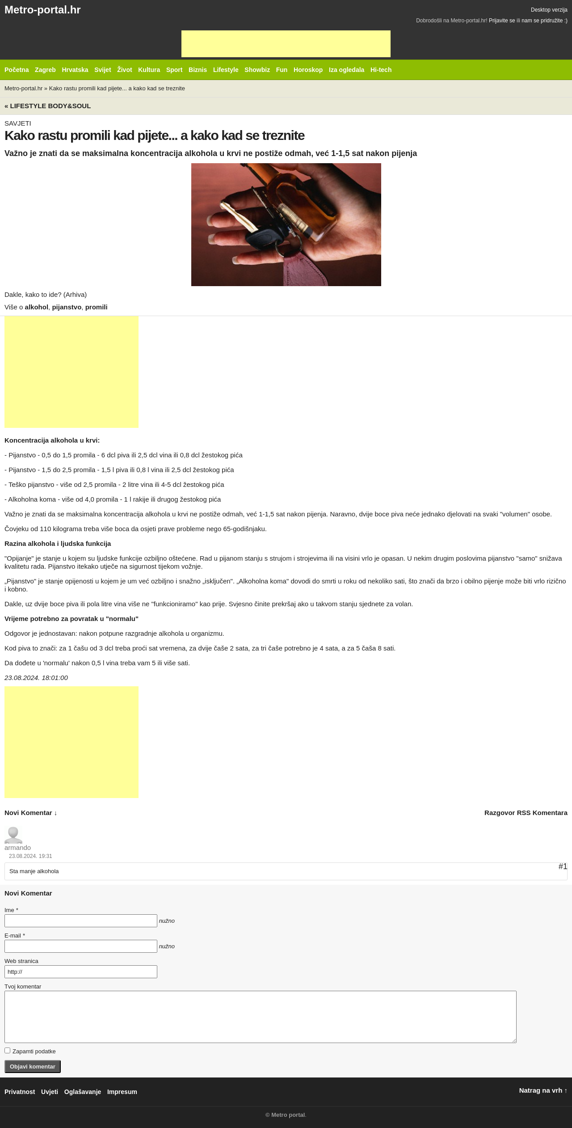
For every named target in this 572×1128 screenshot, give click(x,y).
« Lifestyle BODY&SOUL (47, 106)
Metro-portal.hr (42, 10)
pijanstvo (66, 307)
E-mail (14, 935)
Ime (11, 910)
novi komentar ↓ (30, 812)
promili (96, 307)
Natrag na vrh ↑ (543, 1090)
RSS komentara (542, 812)
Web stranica (21, 961)
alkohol (37, 307)
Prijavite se (502, 20)
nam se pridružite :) (545, 20)
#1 (563, 866)
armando (17, 847)
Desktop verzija (549, 10)
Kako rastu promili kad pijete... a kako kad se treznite (117, 88)
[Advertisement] (286, 43)
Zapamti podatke (30, 1051)
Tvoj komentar (22, 986)
